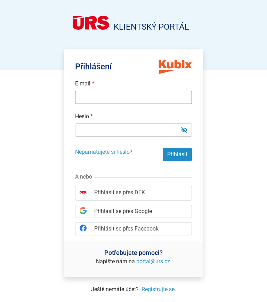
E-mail (84, 84)
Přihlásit (177, 154)
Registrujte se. (158, 289)
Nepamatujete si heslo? (103, 152)
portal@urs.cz (153, 261)
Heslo (84, 116)
